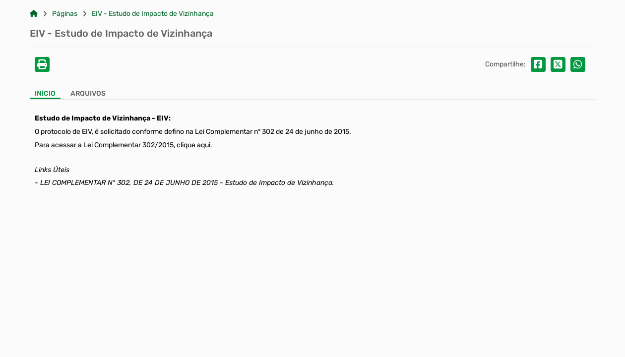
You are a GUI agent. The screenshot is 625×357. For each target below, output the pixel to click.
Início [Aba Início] (45, 94)
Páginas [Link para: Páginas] (64, 14)
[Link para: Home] (34, 14)
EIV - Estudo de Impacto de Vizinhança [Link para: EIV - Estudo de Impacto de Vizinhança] (153, 14)
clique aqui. (193, 145)
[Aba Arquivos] (88, 94)
